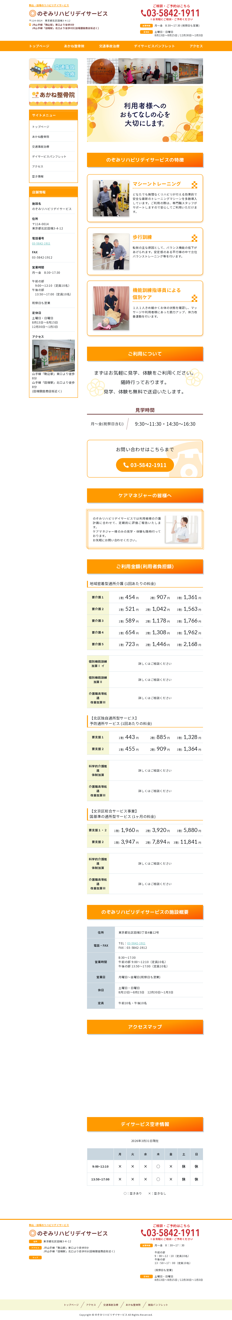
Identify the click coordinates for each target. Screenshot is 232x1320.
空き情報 (38, 176)
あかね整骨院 (74, 46)
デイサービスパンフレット (154, 46)
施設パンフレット (158, 1305)
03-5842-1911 (145, 465)
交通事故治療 (109, 46)
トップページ (39, 46)
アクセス (196, 46)
